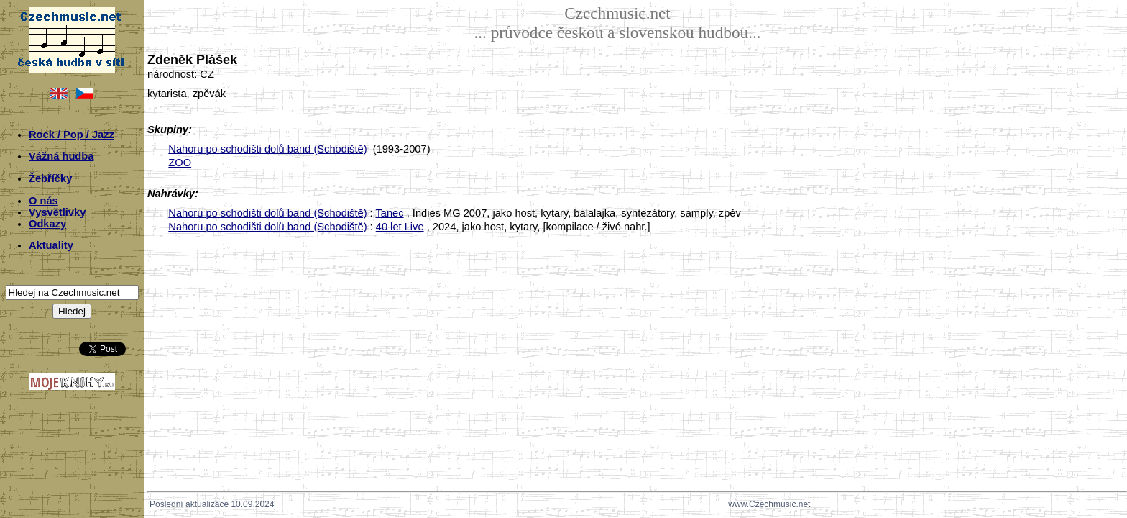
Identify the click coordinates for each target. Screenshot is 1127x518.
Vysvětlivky (57, 212)
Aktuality (51, 245)
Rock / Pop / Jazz (71, 134)
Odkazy (47, 224)
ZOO (179, 162)
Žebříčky (50, 178)
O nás (43, 200)
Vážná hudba (61, 156)
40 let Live (400, 226)
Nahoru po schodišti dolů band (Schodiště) (267, 149)
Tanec (389, 213)
